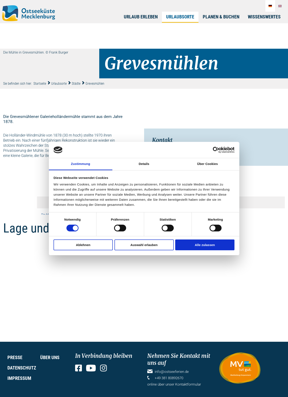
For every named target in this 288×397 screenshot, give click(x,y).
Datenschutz (21, 368)
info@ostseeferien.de (172, 371)
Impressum (19, 378)
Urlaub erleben (141, 16)
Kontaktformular (188, 384)
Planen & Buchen (221, 16)
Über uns (49, 357)
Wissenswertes (264, 16)
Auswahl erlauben (143, 245)
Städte (76, 84)
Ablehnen (83, 245)
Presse (14, 357)
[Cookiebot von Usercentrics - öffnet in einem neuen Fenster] (215, 150)
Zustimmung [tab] (80, 164)
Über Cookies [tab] (207, 164)
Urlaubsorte (180, 16)
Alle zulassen (205, 245)
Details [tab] (144, 164)
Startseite (39, 84)
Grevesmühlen (94, 84)
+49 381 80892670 (169, 378)
